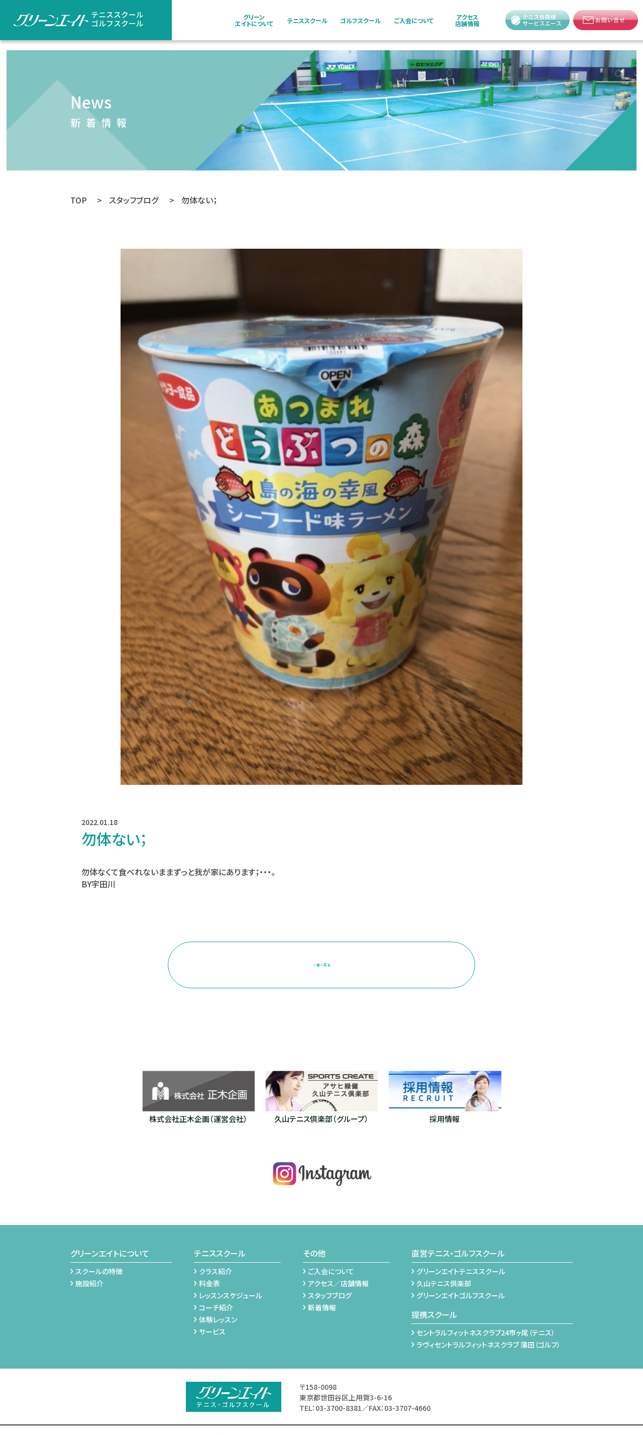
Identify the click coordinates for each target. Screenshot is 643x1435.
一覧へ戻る (321, 957)
